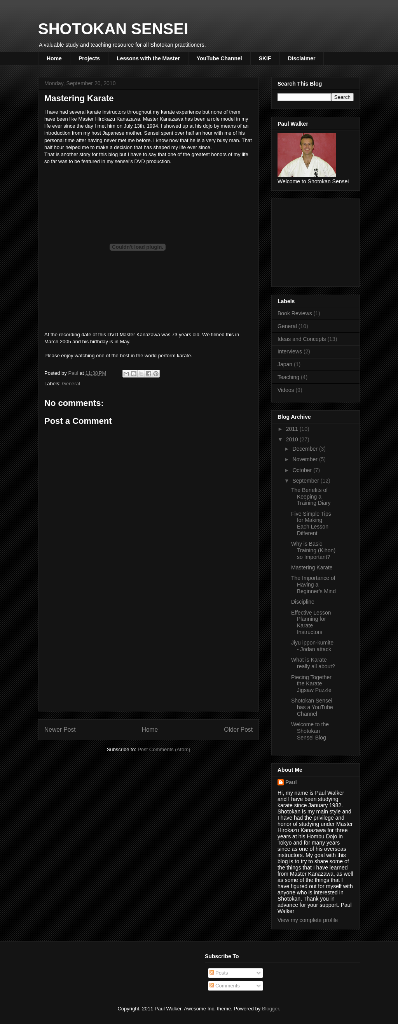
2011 (293, 429)
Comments (224, 986)
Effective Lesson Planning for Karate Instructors (311, 622)
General (71, 383)
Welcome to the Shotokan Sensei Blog (310, 731)
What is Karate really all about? (313, 663)
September (306, 481)
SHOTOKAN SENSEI (113, 28)
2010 (293, 439)
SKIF (265, 58)
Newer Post (60, 729)
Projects (89, 58)
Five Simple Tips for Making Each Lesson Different (311, 523)
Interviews (290, 351)
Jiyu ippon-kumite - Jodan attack (312, 645)
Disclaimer (302, 58)
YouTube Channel (219, 58)
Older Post (238, 729)
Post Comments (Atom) (164, 749)
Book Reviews (295, 313)
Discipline (302, 602)
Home (54, 58)
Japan (285, 364)
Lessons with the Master (148, 58)
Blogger (270, 1009)
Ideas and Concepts (302, 339)
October (302, 470)
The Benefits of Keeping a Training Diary (311, 496)
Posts (218, 973)
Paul (291, 782)
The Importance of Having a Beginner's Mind (313, 584)
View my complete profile (308, 920)
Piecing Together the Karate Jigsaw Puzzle (311, 684)
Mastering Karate (312, 567)
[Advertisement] (148, 656)
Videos (286, 390)
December (305, 449)
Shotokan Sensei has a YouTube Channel (312, 707)
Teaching (288, 377)
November (305, 459)
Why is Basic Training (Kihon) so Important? (313, 550)
